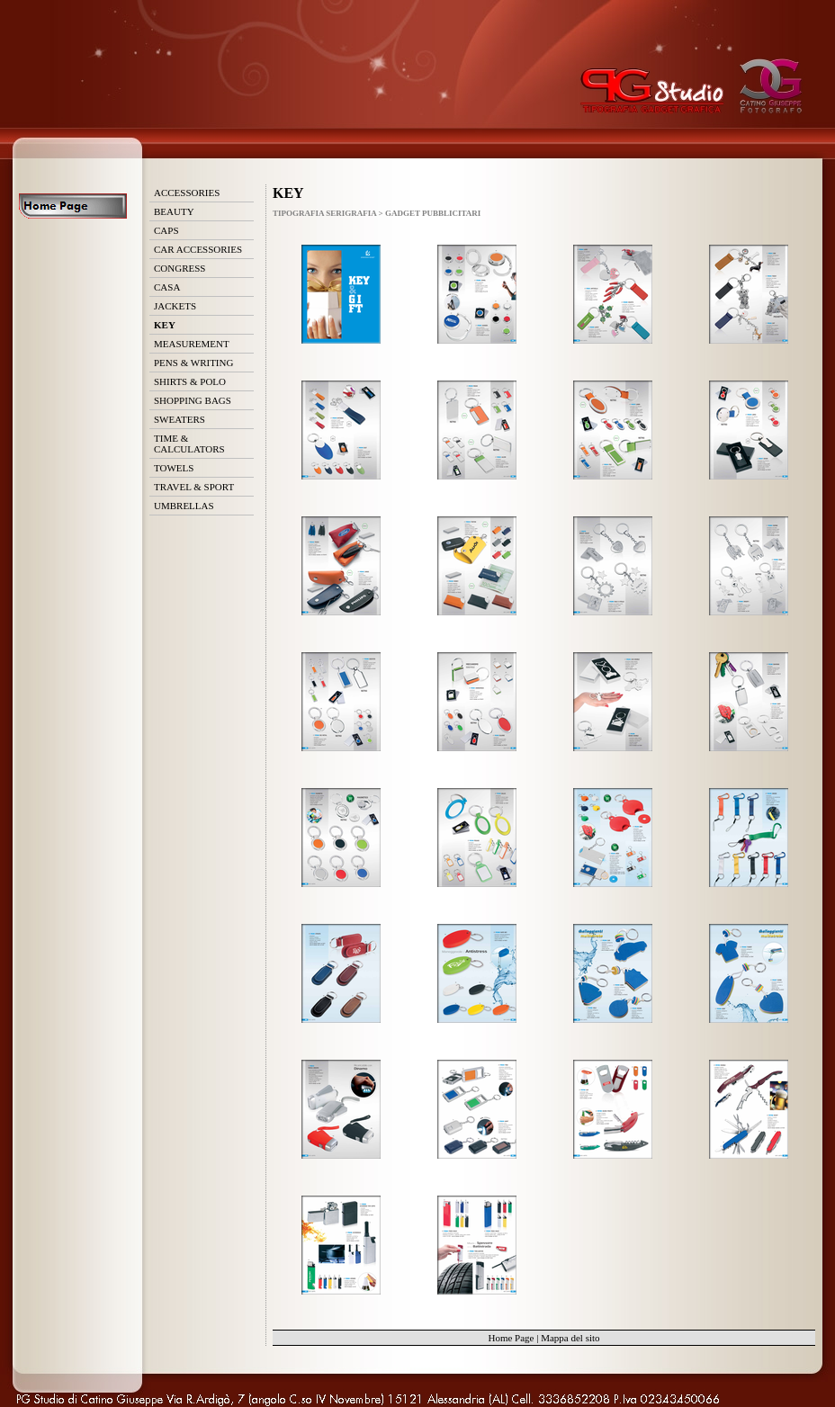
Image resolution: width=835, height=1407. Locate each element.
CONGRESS (179, 268)
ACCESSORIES (187, 192)
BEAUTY (174, 211)
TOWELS (173, 467)
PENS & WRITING (193, 362)
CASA (167, 287)
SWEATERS (179, 419)
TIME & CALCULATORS (189, 443)
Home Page (511, 1337)
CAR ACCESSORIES (198, 249)
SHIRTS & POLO (190, 381)
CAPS (166, 230)
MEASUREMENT (191, 343)
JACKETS (175, 305)
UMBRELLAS (184, 505)
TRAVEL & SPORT (194, 486)
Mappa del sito (570, 1337)
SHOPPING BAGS (192, 400)
